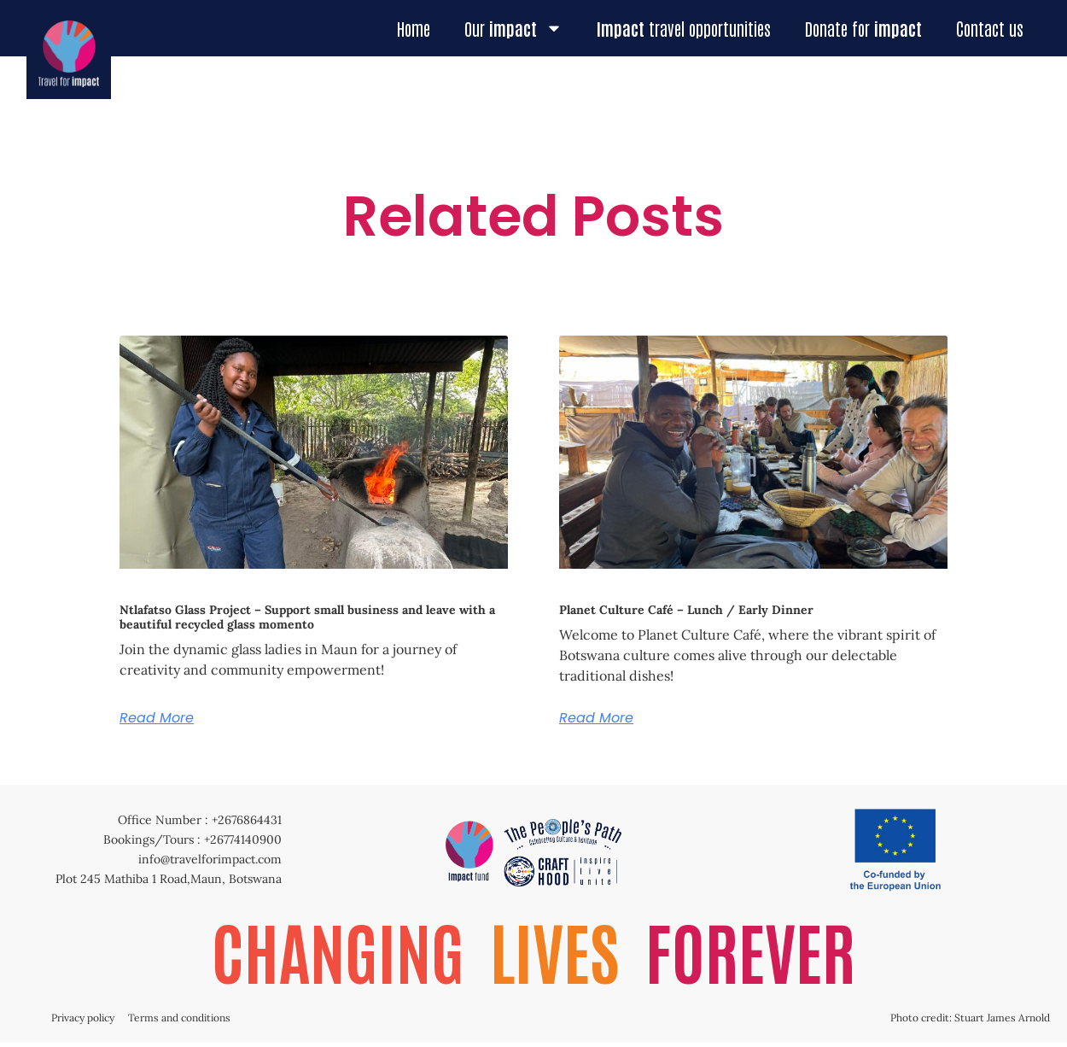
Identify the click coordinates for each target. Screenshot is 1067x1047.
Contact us (989, 28)
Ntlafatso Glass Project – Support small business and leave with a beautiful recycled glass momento (307, 617)
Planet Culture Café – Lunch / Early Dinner (686, 609)
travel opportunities (684, 28)
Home (413, 28)
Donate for (863, 28)
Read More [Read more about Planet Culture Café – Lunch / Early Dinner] (596, 718)
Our (513, 28)
